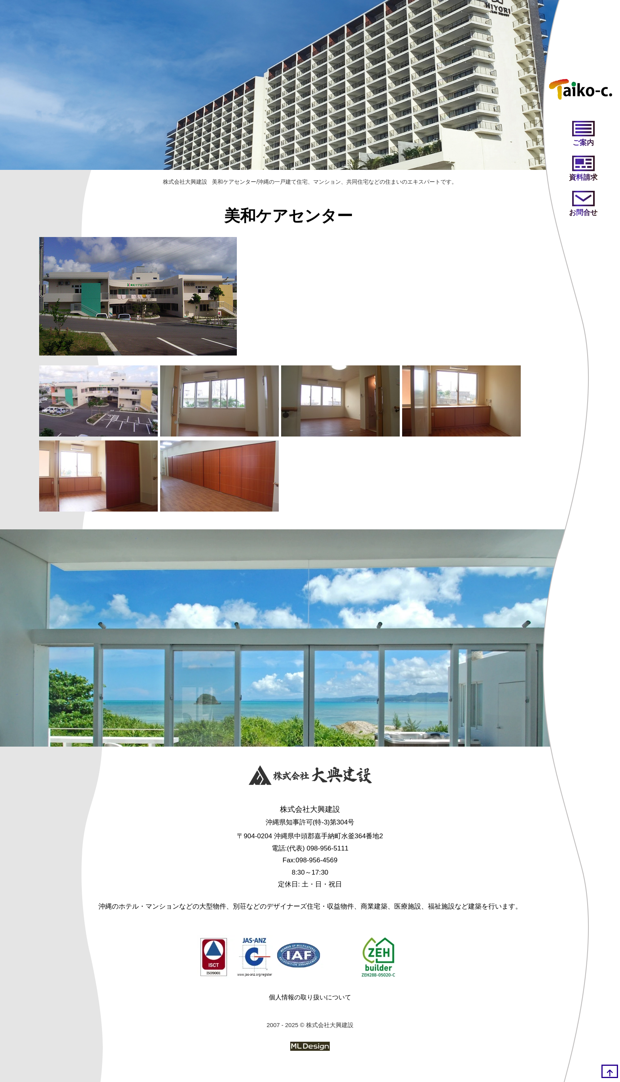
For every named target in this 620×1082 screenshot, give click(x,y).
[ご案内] (583, 134)
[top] (609, 1071)
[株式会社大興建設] (310, 777)
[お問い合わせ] (583, 204)
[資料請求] (583, 169)
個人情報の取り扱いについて (310, 997)
